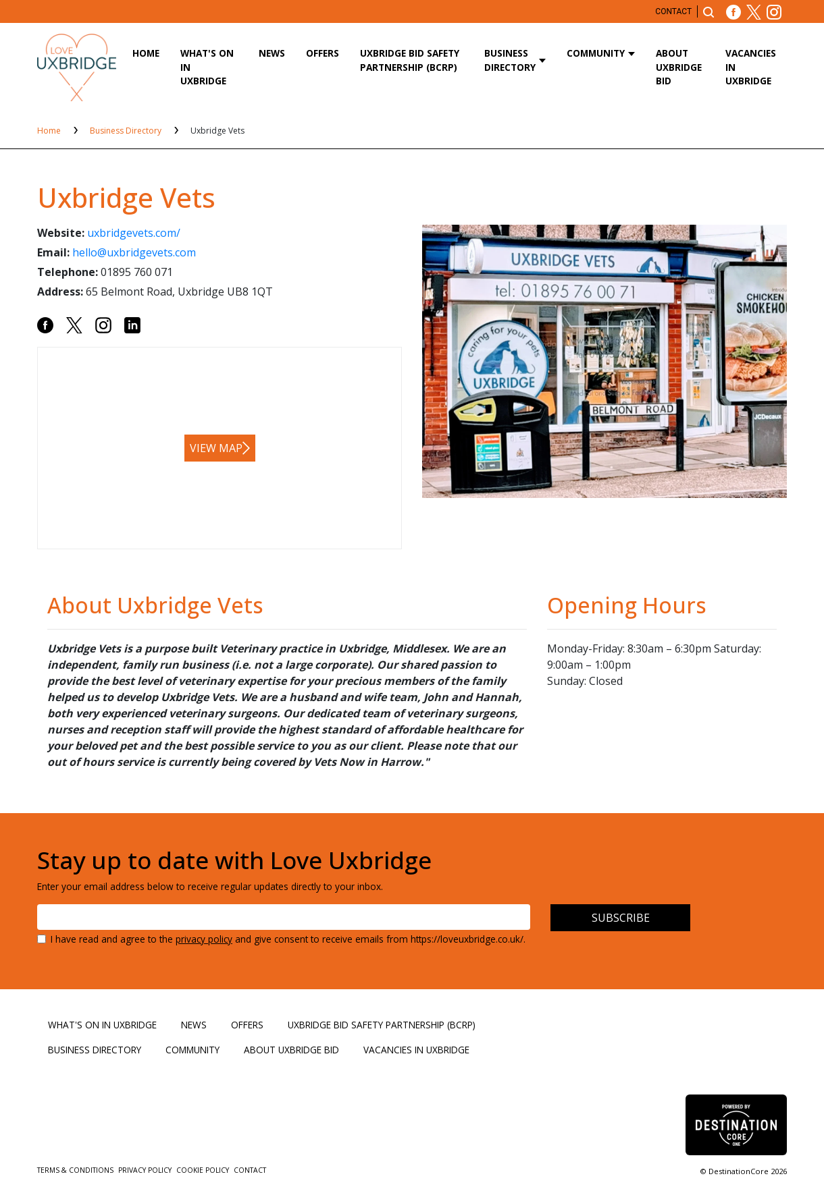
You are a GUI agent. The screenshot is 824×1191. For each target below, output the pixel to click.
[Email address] (283, 917)
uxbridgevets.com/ (133, 232)
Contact (673, 11)
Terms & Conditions (76, 1170)
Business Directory (510, 60)
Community (596, 53)
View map (216, 448)
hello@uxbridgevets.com (134, 252)
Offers (322, 53)
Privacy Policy (146, 1170)
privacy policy (204, 939)
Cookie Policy (203, 1170)
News (272, 53)
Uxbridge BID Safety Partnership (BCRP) (409, 60)
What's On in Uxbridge (207, 67)
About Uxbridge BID (679, 67)
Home (145, 53)
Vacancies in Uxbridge (750, 67)
